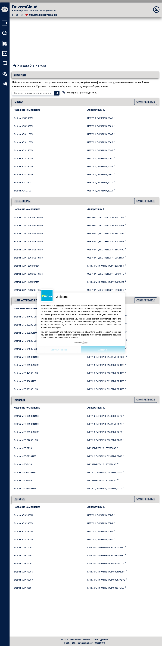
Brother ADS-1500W (23, 150)
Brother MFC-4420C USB (26, 373)
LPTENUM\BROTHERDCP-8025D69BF (106, 571)
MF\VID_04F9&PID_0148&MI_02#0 (104, 416)
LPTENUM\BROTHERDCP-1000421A (105, 547)
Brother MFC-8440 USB (25, 488)
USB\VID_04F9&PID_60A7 (100, 134)
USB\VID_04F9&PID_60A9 (100, 166)
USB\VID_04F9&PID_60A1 (100, 190)
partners (60, 306)
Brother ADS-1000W (23, 118)
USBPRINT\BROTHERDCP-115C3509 (105, 225)
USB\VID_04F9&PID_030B (100, 142)
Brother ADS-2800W (23, 523)
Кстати (64, 640)
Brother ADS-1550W (23, 158)
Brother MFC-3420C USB (26, 341)
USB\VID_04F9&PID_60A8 (100, 150)
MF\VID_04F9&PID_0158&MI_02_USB (105, 365)
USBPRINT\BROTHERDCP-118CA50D (105, 249)
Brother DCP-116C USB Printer (28, 233)
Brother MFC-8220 (23, 448)
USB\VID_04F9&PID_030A (100, 126)
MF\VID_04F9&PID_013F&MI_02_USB (105, 389)
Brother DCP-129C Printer (26, 282)
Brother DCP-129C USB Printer (28, 290)
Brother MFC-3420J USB (26, 349)
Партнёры (75, 640)
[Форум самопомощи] (4, 83)
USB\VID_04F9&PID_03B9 (100, 523)
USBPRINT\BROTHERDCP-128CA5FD (105, 274)
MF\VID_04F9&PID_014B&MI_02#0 (104, 424)
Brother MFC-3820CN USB (26, 357)
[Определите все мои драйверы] (4, 33)
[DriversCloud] (5, 9)
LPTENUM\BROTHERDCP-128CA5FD (105, 266)
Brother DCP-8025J (23, 579)
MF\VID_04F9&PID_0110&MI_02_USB (105, 381)
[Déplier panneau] (156, 9)
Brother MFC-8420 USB (25, 472)
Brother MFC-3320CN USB (26, 333)
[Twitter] (17, 15)
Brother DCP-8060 (22, 588)
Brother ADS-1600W (23, 166)
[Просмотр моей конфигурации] (4, 43)
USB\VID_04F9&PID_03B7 (100, 515)
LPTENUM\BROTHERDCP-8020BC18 (105, 563)
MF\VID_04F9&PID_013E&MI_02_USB (105, 373)
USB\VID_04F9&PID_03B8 (100, 531)
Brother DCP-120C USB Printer (28, 257)
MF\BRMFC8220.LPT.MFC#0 (101, 448)
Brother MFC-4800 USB (25, 381)
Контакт (87, 640)
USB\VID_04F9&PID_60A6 (100, 118)
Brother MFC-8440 (23, 480)
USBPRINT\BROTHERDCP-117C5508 (105, 241)
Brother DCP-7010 (22, 555)
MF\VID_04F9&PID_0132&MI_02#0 (104, 440)
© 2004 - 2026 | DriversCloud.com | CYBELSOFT (84, 643)
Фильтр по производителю (81, 92)
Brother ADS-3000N (23, 531)
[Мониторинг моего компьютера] (4, 53)
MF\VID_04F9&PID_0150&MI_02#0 (104, 456)
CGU (96, 640)
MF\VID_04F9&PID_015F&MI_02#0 (104, 488)
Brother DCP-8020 (22, 563)
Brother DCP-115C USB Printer (28, 225)
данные (104, 640)
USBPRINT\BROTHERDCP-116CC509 (105, 233)
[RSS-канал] (22, 15)
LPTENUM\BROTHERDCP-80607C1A (105, 588)
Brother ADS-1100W (23, 134)
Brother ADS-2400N (23, 515)
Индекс (24, 65)
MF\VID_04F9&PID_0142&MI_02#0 (104, 472)
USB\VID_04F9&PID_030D (100, 174)
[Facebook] (12, 15)
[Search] (56, 93)
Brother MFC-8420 (23, 464)
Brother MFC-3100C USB (26, 316)
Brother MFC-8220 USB (25, 456)
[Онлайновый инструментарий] (4, 73)
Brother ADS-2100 (22, 190)
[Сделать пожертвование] (41, 15)
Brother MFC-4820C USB (26, 389)
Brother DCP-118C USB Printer (28, 249)
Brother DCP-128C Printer (26, 266)
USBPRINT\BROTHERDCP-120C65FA (105, 257)
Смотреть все (145, 101)
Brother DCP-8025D (23, 571)
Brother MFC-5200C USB (26, 440)
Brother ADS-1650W (23, 174)
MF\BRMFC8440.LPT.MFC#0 (101, 480)
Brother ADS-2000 (22, 182)
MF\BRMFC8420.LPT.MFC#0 (101, 464)
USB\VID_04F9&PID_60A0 (100, 182)
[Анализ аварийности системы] (4, 63)
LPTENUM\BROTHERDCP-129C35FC (105, 282)
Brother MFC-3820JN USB (26, 365)
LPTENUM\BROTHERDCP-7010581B (105, 555)
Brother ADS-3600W (23, 539)
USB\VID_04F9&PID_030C (100, 158)
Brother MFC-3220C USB (26, 324)
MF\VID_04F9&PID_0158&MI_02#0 (104, 432)
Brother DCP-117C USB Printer (28, 241)
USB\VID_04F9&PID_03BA (100, 539)
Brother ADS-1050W (23, 126)
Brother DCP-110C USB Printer (28, 217)
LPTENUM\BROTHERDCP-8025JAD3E (106, 579)
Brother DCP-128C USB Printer (28, 274)
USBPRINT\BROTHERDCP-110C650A (105, 217)
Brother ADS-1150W (23, 142)
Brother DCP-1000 (22, 547)
